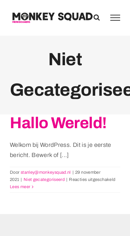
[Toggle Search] (97, 17)
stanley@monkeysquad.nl (46, 172)
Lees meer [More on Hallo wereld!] (20, 187)
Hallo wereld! (58, 122)
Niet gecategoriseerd (44, 179)
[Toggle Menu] (115, 18)
